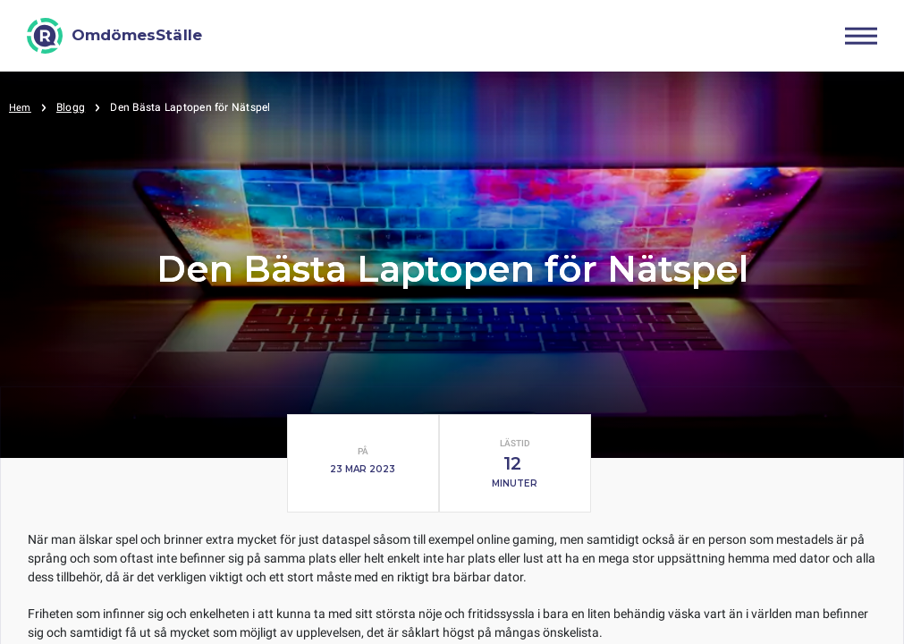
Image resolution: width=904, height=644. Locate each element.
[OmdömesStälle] (114, 36)
